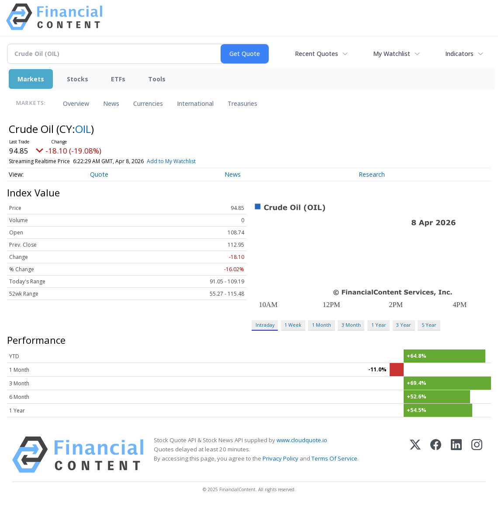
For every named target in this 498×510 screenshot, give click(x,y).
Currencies (148, 103)
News (111, 103)
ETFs (118, 79)
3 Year (403, 324)
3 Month (351, 324)
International (195, 103)
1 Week (292, 324)
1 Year (378, 324)
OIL (83, 129)
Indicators (459, 53)
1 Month (321, 324)
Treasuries (242, 103)
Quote (99, 174)
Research (372, 174)
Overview (76, 103)
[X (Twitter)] (415, 455)
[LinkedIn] (456, 455)
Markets (30, 79)
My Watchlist (391, 53)
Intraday (265, 324)
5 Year (429, 324)
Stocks (77, 79)
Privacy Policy (280, 458)
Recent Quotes (316, 53)
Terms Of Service (334, 458)
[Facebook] (436, 455)
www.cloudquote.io (302, 440)
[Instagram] (477, 455)
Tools (157, 79)
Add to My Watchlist (171, 161)
